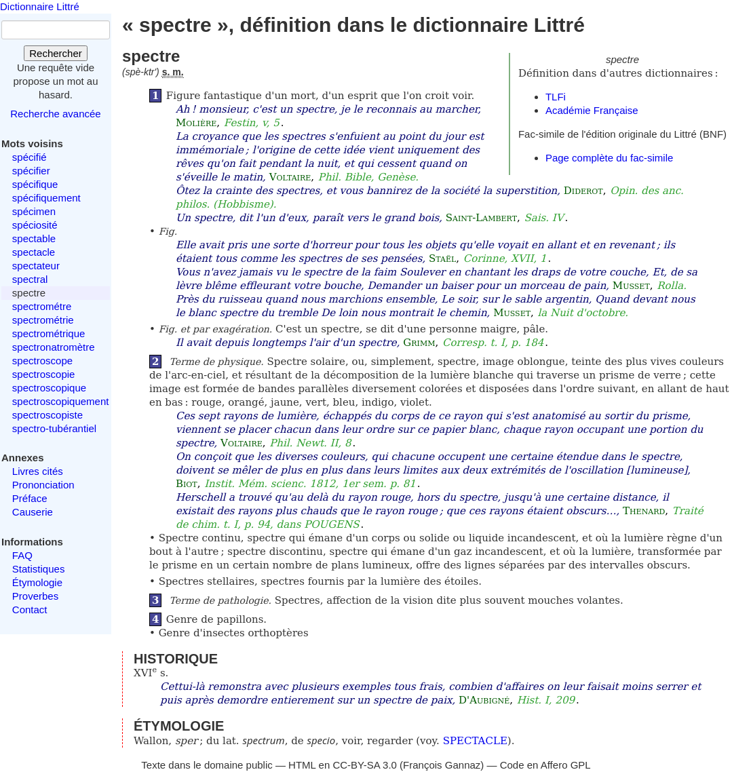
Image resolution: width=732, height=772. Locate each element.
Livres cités (37, 471)
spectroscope (42, 360)
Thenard (644, 511)
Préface (29, 498)
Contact (29, 609)
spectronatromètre (53, 347)
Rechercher (55, 53)
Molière (196, 123)
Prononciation (43, 484)
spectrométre (42, 306)
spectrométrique (48, 333)
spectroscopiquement (60, 401)
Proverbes (35, 596)
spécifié (29, 157)
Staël (442, 258)
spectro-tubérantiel (54, 428)
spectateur (36, 265)
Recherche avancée (55, 113)
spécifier (31, 170)
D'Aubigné (484, 700)
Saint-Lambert (481, 218)
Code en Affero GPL (545, 765)
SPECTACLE (475, 741)
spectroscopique (49, 387)
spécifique (35, 184)
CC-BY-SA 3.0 (364, 765)
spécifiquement (46, 198)
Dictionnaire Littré (39, 6)
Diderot (583, 191)
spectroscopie (43, 374)
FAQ (22, 555)
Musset (631, 285)
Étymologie (37, 582)
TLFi (555, 96)
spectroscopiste (47, 415)
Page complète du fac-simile (609, 157)
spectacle (33, 252)
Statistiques (38, 569)
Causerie (32, 512)
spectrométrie (43, 320)
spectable (34, 238)
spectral (30, 279)
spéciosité (35, 225)
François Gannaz (441, 765)
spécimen (34, 211)
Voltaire (290, 177)
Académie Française (591, 110)
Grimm (419, 342)
